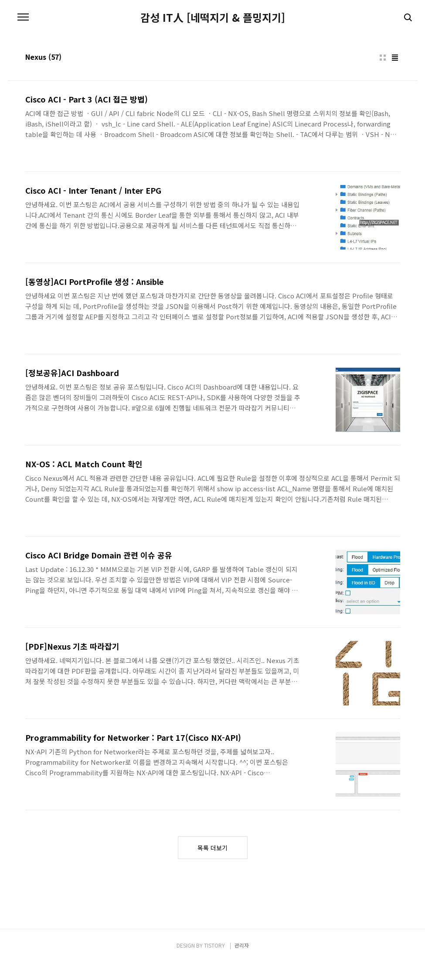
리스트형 (395, 57)
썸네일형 (382, 57)
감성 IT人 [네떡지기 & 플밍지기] (212, 17)
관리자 (242, 945)
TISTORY (214, 945)
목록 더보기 (212, 847)
